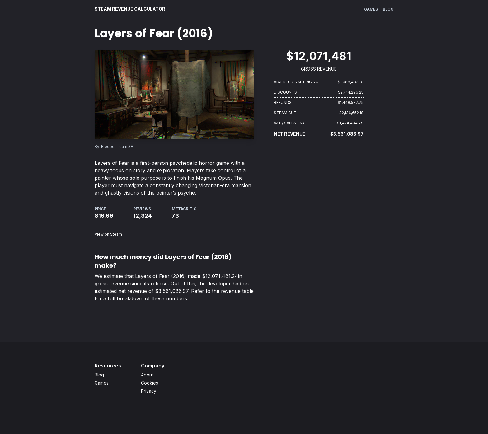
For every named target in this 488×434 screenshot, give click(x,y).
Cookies (149, 383)
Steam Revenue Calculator (130, 9)
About (147, 374)
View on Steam (108, 234)
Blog (388, 9)
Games (371, 9)
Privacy (148, 391)
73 (175, 215)
